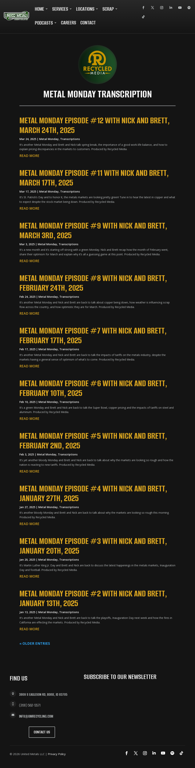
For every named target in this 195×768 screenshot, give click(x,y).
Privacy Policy (57, 754)
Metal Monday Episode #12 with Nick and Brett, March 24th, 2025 (94, 125)
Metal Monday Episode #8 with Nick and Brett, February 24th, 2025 (93, 283)
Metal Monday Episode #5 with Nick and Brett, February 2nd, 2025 (93, 440)
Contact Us (42, 732)
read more (29, 155)
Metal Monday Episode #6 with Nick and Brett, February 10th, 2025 (93, 388)
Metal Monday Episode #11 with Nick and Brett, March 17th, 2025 (94, 177)
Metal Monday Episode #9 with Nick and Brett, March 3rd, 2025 (93, 230)
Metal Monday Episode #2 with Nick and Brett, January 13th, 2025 (93, 598)
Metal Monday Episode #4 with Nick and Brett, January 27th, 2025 (93, 493)
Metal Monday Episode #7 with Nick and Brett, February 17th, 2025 (93, 335)
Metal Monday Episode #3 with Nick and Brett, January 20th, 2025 (93, 545)
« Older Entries (34, 643)
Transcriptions (70, 139)
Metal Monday (49, 139)
